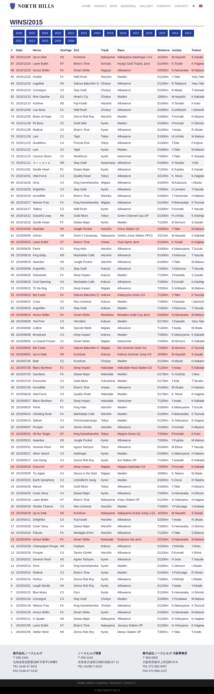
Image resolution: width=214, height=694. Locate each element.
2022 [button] (71, 33)
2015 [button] (162, 33)
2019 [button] (110, 33)
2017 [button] (136, 33)
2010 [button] (45, 40)
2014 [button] (175, 33)
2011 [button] (32, 40)
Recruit (116, 683)
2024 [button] (45, 33)
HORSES (100, 6)
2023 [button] (58, 33)
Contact (181, 6)
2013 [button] (188, 33)
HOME (86, 6)
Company (164, 6)
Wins (113, 6)
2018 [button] (123, 33)
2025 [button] (32, 33)
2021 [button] (84, 33)
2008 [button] (71, 40)
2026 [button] (19, 33)
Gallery (146, 6)
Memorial (128, 6)
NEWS (90, 683)
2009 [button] (58, 40)
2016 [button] (149, 33)
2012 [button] (19, 40)
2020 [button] (97, 33)
